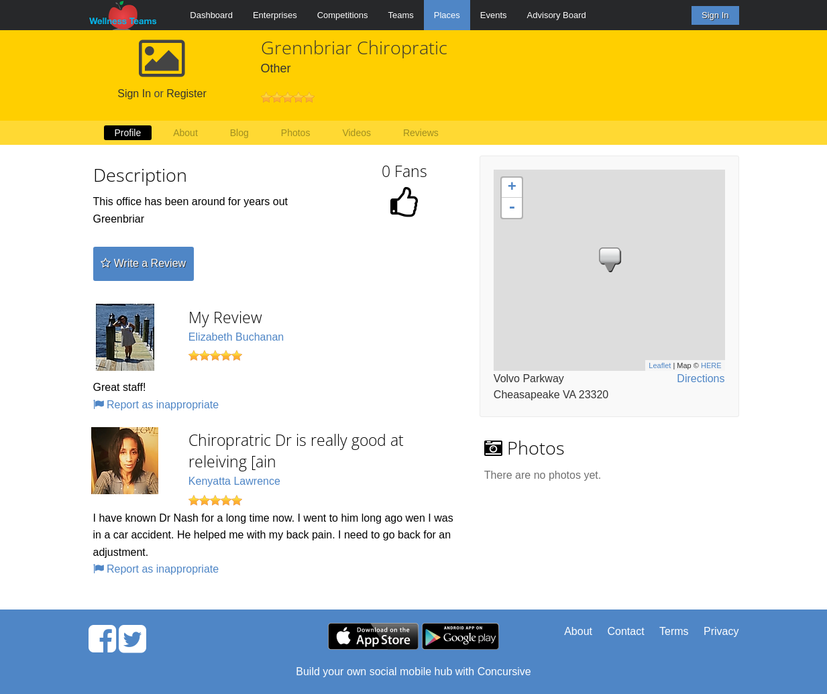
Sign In (715, 15)
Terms (674, 631)
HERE (711, 365)
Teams (401, 15)
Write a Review (143, 263)
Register (186, 93)
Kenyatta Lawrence (234, 481)
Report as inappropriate (156, 404)
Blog (239, 132)
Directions (700, 378)
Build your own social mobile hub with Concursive (413, 671)
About (185, 132)
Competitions (342, 15)
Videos (356, 132)
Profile (128, 132)
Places (447, 15)
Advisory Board (556, 15)
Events (493, 15)
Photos (296, 132)
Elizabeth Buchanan (236, 337)
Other (276, 68)
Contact (625, 631)
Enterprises (275, 15)
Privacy (721, 631)
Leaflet (660, 365)
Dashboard (211, 15)
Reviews (421, 132)
